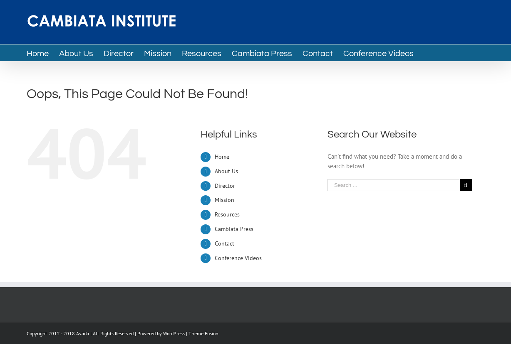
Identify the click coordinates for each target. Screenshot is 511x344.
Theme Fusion (203, 333)
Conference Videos (238, 258)
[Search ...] (393, 185)
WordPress (174, 333)
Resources (227, 214)
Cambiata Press (234, 229)
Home (222, 156)
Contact (224, 243)
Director (225, 185)
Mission (224, 200)
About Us (226, 171)
